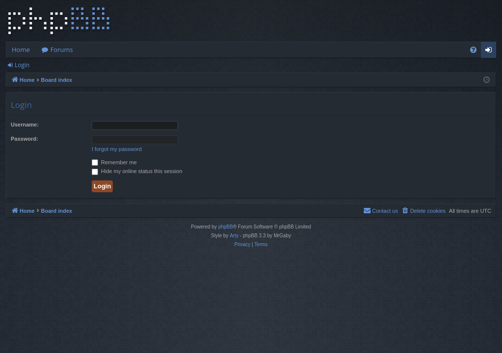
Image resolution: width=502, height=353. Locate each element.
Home (21, 49)
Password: (24, 139)
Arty (234, 235)
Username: (25, 124)
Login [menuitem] (490, 51)
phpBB (225, 226)
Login (22, 65)
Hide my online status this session (137, 171)
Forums (61, 49)
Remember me (114, 162)
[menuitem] (473, 50)
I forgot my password (117, 149)
